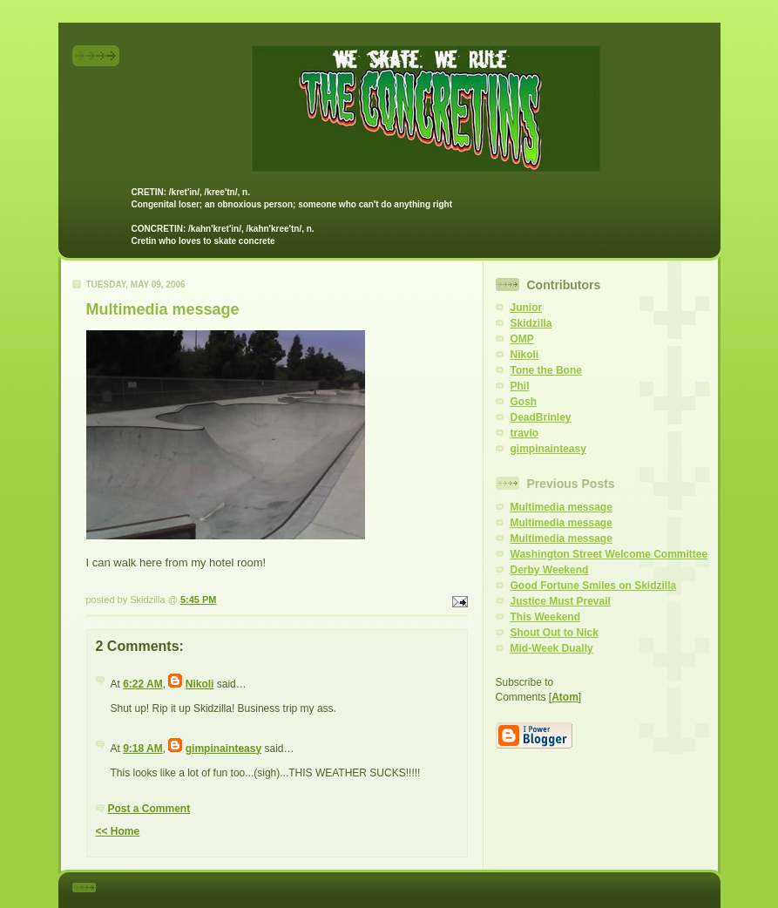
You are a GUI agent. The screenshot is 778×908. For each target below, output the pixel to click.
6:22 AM (143, 684)
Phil (520, 386)
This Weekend (545, 617)
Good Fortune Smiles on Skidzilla (594, 585)
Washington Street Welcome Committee (609, 554)
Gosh (524, 402)
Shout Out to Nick (555, 633)
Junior (527, 308)
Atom (564, 697)
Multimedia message (561, 507)
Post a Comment (149, 809)
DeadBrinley (541, 417)
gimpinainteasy (223, 748)
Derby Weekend (550, 570)
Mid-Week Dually (552, 648)
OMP (522, 339)
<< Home (118, 831)
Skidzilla (531, 323)
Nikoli (200, 684)
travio (525, 433)
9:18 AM (143, 748)
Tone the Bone (546, 370)
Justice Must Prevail (561, 601)
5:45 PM (198, 599)
